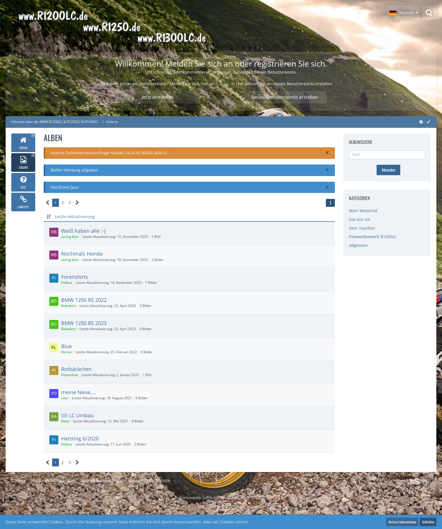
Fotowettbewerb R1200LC (373, 236)
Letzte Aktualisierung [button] (75, 216)
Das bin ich (359, 219)
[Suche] (429, 13)
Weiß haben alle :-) (83, 230)
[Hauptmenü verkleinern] (421, 121)
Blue (66, 346)
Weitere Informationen (402, 521)
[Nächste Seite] (77, 203)
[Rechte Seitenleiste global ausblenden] (428, 121)
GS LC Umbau (77, 415)
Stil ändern (420, 480)
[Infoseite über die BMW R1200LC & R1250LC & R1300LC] (128, 26)
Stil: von (221, 506)
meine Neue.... (78, 392)
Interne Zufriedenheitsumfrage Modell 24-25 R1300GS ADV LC (109, 152)
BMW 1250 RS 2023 (84, 323)
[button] (404, 13)
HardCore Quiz (65, 187)
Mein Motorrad (363, 210)
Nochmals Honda (82, 253)
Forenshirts (74, 276)
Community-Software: (221, 497)
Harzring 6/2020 (80, 438)
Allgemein (358, 245)
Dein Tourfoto (362, 228)
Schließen (428, 521)
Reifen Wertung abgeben (74, 170)
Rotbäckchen (76, 369)
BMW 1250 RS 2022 (84, 300)
